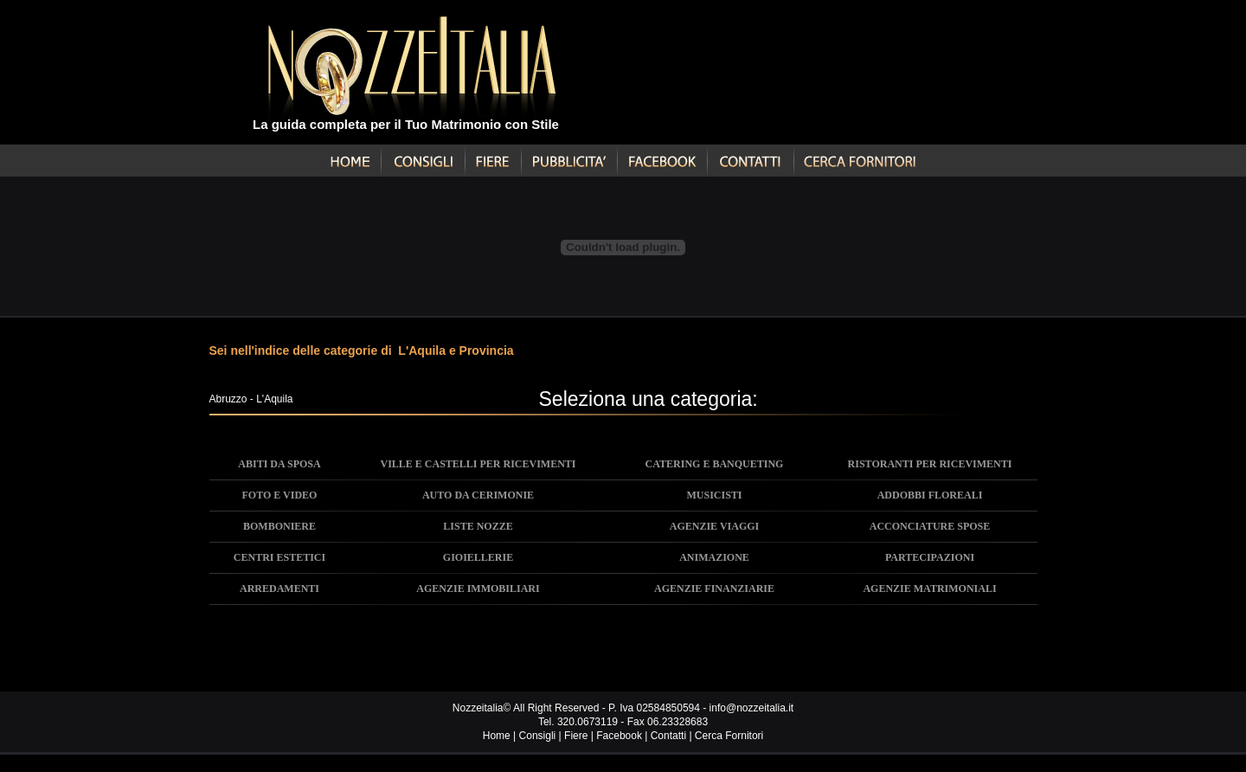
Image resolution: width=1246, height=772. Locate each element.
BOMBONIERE (279, 526)
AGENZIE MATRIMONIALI (929, 588)
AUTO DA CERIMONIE (478, 495)
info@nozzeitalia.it (752, 708)
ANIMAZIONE (714, 557)
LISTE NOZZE (477, 526)
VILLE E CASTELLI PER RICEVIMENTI (477, 464)
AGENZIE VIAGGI (714, 526)
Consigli (537, 736)
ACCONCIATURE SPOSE (930, 526)
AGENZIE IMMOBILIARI (477, 588)
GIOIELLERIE (478, 557)
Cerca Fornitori (729, 736)
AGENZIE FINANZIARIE (714, 588)
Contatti (668, 736)
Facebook (619, 736)
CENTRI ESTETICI (279, 557)
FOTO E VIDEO (280, 495)
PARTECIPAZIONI (929, 557)
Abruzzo (228, 399)
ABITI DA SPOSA (279, 464)
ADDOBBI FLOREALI (930, 495)
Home (497, 736)
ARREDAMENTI (279, 588)
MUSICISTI (714, 495)
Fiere (576, 736)
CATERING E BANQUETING (714, 464)
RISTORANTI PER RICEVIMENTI (930, 464)
